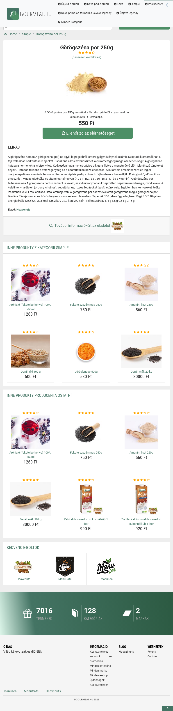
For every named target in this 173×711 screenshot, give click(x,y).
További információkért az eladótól (86, 226)
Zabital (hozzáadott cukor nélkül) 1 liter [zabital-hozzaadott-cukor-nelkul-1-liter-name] (86, 521)
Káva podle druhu (96, 4)
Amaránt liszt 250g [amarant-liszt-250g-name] (141, 304)
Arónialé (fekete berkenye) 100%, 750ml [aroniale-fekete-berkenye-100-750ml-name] (30, 307)
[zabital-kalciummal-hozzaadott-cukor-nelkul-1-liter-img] (141, 499)
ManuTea (10, 691)
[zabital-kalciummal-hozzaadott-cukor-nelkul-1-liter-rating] (141, 480)
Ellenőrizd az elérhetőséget (88, 133)
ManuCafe (31, 691)
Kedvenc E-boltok (23, 547)
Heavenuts (23, 209)
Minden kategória (69, 22)
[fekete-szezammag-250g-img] (85, 284)
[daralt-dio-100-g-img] (30, 351)
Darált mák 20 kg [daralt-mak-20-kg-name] (141, 371)
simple (134, 4)
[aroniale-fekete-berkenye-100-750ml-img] (30, 284)
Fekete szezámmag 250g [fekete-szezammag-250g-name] (86, 304)
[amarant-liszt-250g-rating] (141, 265)
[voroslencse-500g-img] (85, 351)
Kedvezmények (99, 684)
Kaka (118, 4)
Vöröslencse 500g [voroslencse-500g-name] (86, 371)
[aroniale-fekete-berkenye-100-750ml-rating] (30, 265)
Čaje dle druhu (68, 4)
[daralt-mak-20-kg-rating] (141, 332)
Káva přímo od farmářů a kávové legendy (84, 13)
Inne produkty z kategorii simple (38, 247)
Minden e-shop (99, 675)
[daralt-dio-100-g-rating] (30, 332)
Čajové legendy (127, 13)
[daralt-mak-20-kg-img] (141, 351)
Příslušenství (154, 4)
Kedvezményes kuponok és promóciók (101, 656)
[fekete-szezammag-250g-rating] (85, 265)
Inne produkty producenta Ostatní (39, 395)
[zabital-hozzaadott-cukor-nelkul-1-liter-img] (85, 499)
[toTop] (167, 708)
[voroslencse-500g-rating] (85, 332)
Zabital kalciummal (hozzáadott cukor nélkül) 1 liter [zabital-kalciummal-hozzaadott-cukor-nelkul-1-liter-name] (141, 521)
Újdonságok (97, 680)
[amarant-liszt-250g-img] (141, 284)
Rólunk (152, 651)
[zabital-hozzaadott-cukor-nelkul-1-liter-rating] (85, 480)
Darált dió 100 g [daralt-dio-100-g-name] (31, 371)
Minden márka (98, 670)
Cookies (152, 656)
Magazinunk (126, 651)
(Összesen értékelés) (86, 57)
